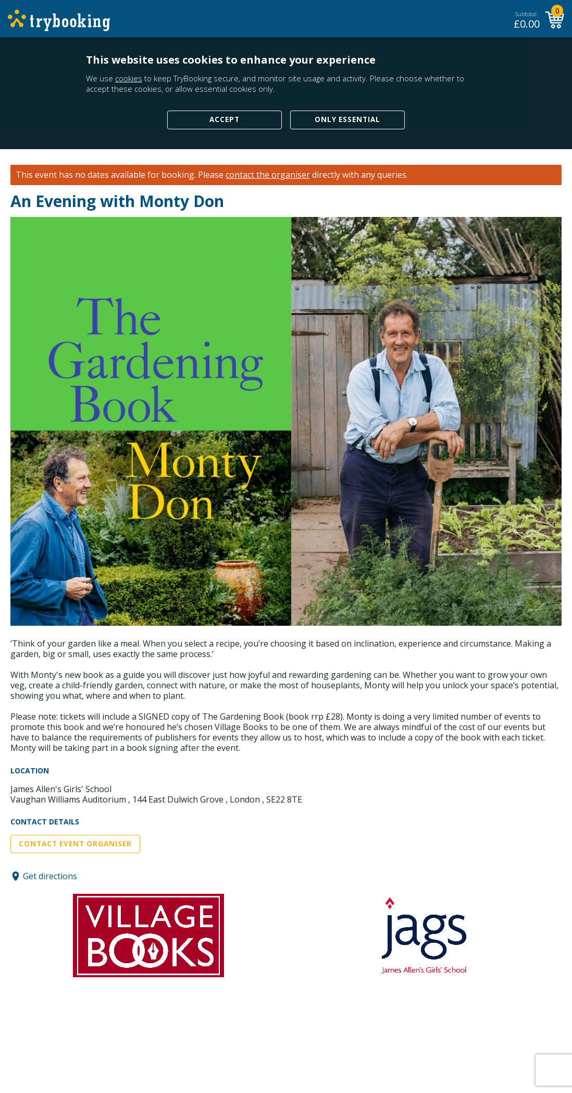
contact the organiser (268, 175)
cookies (128, 78)
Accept (224, 119)
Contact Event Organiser (75, 843)
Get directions (50, 876)
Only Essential (347, 119)
